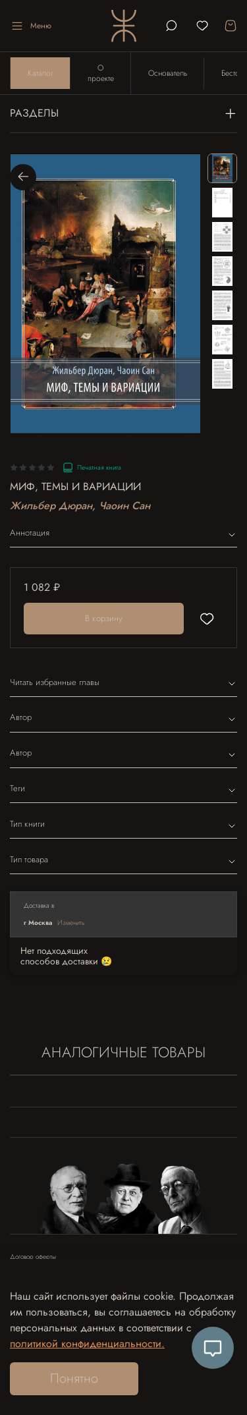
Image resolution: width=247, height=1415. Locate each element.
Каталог (40, 73)
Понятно (74, 1378)
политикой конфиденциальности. (87, 1343)
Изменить (71, 923)
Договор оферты (33, 1257)
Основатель (167, 73)
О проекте (101, 73)
